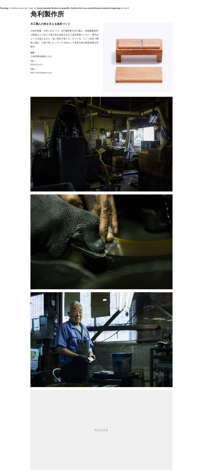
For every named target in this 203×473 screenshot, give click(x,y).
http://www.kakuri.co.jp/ (41, 72)
